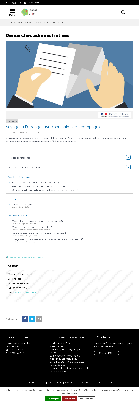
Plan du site (55, 383)
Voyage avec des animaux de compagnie (32, 227)
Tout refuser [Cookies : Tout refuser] (69, 399)
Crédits (86, 383)
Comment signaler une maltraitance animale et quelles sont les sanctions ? (45, 190)
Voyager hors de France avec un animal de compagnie (37, 221)
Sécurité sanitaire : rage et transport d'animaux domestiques (39, 233)
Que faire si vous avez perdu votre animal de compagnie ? (38, 182)
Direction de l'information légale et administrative (25, 257)
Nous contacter (106, 353)
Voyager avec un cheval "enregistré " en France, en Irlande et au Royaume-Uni (47, 239)
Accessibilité (72, 383)
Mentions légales (35, 383)
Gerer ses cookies (104, 383)
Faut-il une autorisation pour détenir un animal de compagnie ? (39, 186)
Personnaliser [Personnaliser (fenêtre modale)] (86, 399)
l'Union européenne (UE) (44, 141)
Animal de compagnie (22, 204)
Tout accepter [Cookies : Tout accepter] (53, 399)
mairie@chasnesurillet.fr (24, 292)
